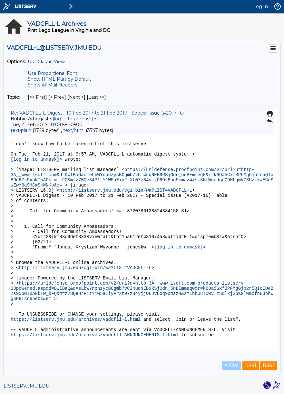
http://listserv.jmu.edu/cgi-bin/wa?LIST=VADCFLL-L (125, 190)
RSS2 (269, 366)
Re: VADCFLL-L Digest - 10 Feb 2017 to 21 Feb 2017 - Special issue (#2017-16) (97, 113)
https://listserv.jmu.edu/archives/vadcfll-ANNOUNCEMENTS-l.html (95, 335)
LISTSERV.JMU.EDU (26, 386)
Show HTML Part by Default (59, 79)
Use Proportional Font (52, 73)
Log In (260, 6)
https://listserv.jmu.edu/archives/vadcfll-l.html (76, 319)
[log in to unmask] (73, 119)
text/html (73, 130)
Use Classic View (46, 62)
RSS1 (250, 366)
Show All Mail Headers (52, 85)
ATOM (231, 366)
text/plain (21, 130)
